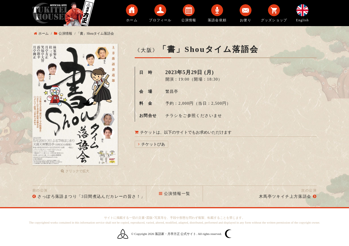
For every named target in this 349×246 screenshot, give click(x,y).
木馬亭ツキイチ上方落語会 (285, 196)
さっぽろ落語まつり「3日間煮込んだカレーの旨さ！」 (91, 196)
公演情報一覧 (174, 194)
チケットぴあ (153, 144)
